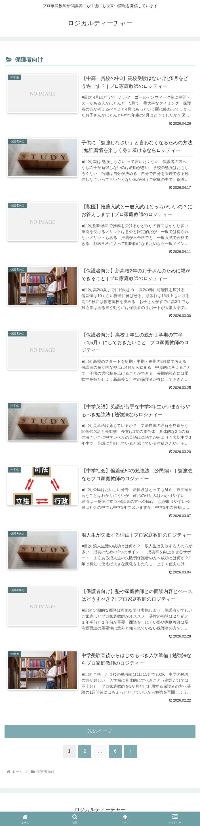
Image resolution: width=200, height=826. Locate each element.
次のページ (100, 731)
